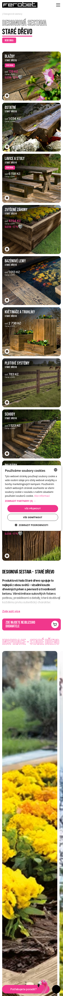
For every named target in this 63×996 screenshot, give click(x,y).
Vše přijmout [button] (33, 508)
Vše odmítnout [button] (32, 517)
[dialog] (31, 498)
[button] (31, 501)
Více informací (42, 495)
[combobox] (55, 469)
